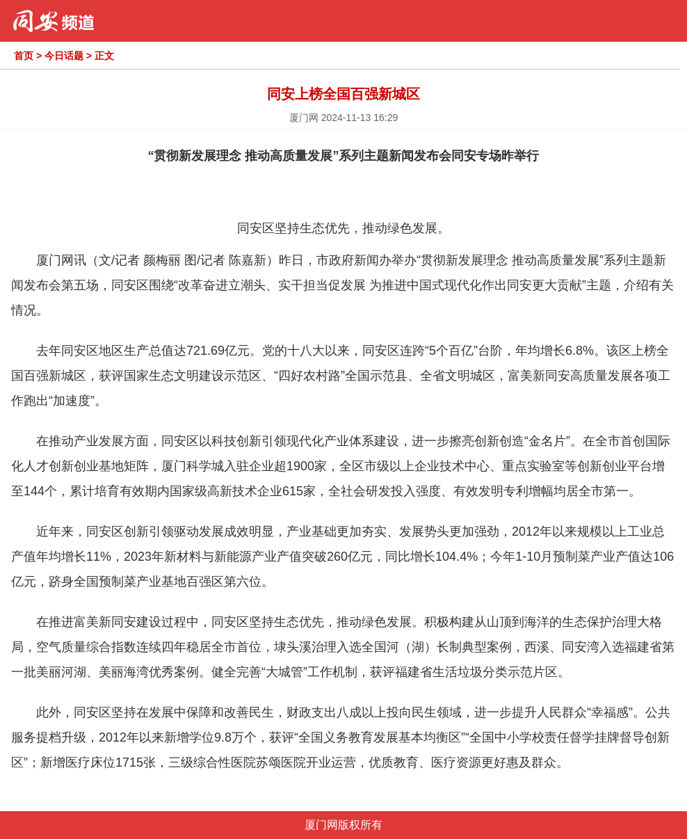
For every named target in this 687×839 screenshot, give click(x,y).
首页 (23, 55)
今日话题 (64, 55)
